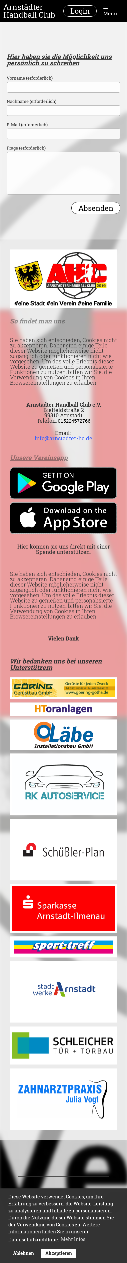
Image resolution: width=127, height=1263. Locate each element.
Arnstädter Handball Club (29, 11)
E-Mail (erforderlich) (27, 125)
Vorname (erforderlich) (30, 78)
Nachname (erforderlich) (31, 101)
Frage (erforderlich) (26, 148)
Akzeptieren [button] (58, 1253)
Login (80, 11)
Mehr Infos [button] (73, 1239)
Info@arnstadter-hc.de (63, 438)
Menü (110, 11)
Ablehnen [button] (23, 1253)
